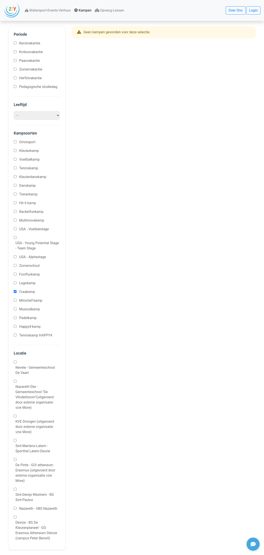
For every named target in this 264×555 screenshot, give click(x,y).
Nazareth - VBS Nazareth (38, 508)
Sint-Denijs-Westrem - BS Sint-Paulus (34, 497)
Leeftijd (20, 105)
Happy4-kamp (30, 327)
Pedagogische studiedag (38, 87)
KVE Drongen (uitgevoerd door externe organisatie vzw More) (34, 426)
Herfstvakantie (30, 78)
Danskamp (27, 185)
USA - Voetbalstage (34, 229)
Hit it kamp (27, 203)
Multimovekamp (31, 220)
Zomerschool (29, 266)
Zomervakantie (30, 69)
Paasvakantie (29, 61)
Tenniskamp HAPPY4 (35, 335)
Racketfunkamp (31, 212)
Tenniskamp (28, 168)
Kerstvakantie (29, 43)
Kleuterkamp (29, 151)
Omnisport (27, 142)
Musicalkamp (29, 309)
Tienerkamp (28, 194)
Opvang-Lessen (109, 10)
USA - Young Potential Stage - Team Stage (37, 245)
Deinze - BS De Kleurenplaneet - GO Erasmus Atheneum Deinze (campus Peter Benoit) (36, 530)
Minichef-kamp (30, 300)
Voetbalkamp (29, 159)
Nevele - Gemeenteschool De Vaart (35, 370)
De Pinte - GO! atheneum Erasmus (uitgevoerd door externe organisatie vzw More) (35, 473)
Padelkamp (28, 318)
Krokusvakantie (31, 52)
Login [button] (253, 10)
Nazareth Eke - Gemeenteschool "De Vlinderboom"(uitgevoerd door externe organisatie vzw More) (34, 397)
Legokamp (27, 283)
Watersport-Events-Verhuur (48, 10)
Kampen (82, 10)
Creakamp (27, 292)
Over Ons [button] (236, 10)
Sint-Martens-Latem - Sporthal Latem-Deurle (32, 448)
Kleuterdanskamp (32, 177)
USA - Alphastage (32, 257)
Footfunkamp (29, 274)
